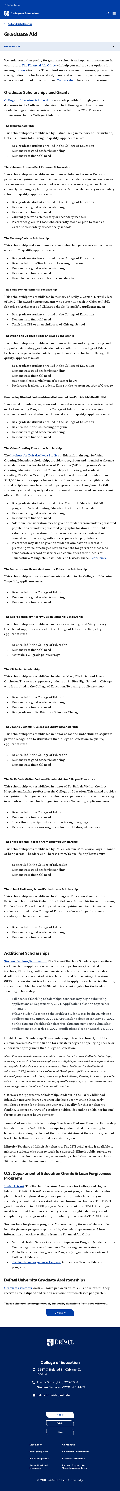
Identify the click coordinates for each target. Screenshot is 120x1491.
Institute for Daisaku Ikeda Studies (34, 455)
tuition (20, 70)
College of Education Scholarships (28, 100)
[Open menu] (114, 13)
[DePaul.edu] (12, 5)
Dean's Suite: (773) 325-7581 (58, 1382)
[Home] (21, 13)
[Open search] (108, 13)
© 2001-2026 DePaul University (60, 1480)
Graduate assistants (18, 1288)
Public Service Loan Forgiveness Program (41, 1252)
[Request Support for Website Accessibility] (76, 1467)
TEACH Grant (14, 1186)
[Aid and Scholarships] (18, 24)
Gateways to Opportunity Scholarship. (31, 1095)
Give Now (60, 1312)
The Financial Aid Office (39, 65)
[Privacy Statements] (73, 1458)
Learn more (98, 558)
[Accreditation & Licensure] (43, 1467)
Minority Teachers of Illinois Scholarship (33, 1146)
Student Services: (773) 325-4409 (61, 1387)
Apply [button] (60, 1414)
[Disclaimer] (35, 1444)
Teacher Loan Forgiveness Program (36, 1262)
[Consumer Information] (75, 1451)
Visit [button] (60, 1423)
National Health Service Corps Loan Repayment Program (52, 1242)
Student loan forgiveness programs (29, 1224)
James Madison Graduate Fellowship (30, 1123)
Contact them (66, 80)
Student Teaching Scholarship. (25, 961)
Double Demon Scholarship (23, 1038)
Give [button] (60, 1432)
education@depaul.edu (53, 1395)
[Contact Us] (68, 1444)
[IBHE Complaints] (39, 1458)
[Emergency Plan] (38, 1451)
